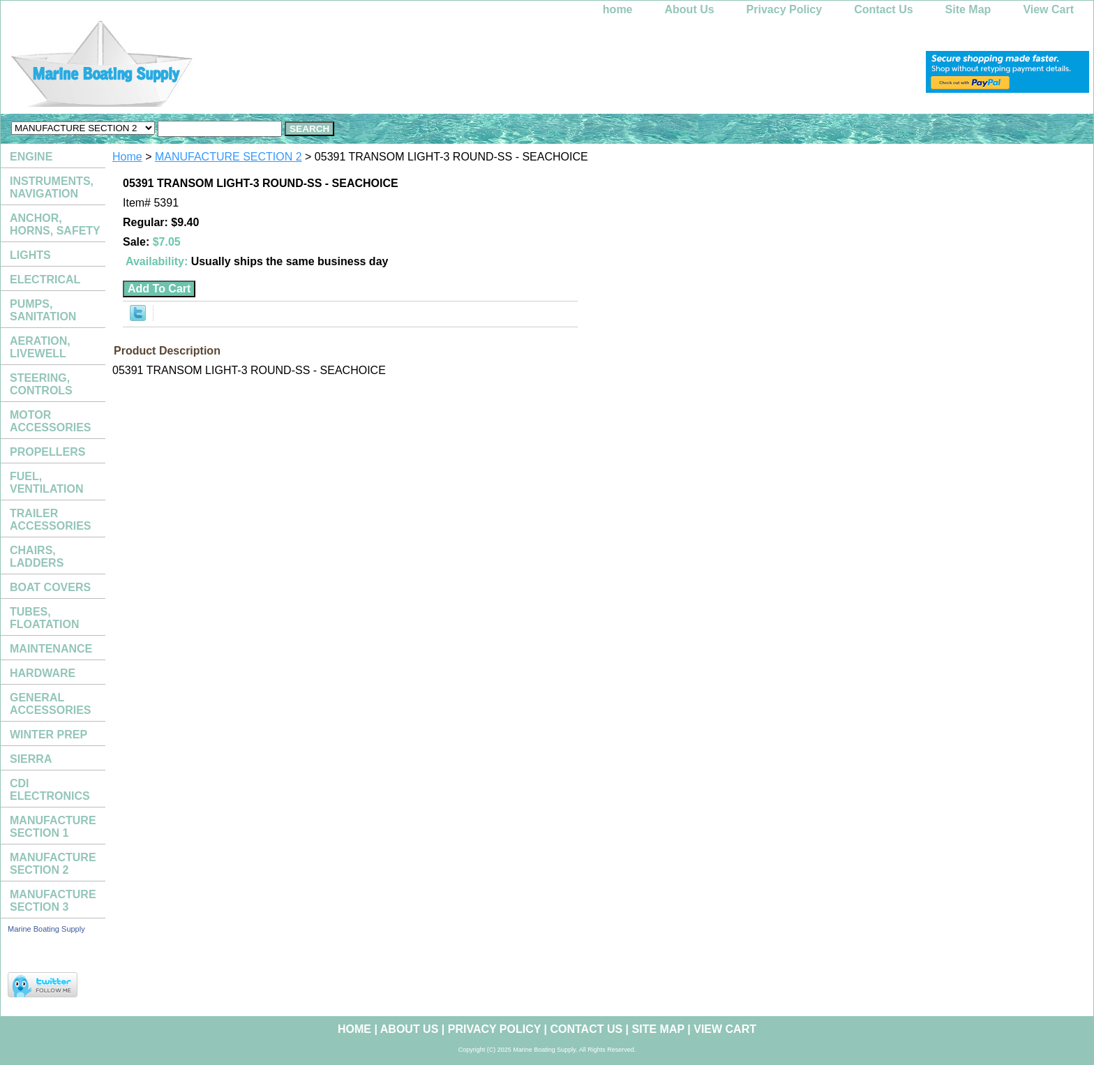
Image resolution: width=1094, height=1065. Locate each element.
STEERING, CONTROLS (41, 384)
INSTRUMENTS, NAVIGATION (51, 187)
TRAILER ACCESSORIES (50, 519)
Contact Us (883, 9)
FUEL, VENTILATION (46, 482)
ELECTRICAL (45, 279)
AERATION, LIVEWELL (40, 347)
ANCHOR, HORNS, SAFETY (55, 224)
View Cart (1048, 9)
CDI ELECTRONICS (50, 789)
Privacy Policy (785, 9)
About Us (689, 9)
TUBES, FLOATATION (45, 618)
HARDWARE (42, 673)
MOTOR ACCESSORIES (50, 421)
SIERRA (31, 759)
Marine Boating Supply (46, 929)
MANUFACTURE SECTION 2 (228, 157)
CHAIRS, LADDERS (36, 556)
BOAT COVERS (50, 587)
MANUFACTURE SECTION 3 (53, 900)
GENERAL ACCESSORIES (50, 704)
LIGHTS (30, 255)
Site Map (968, 9)
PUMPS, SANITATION (43, 310)
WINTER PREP (48, 734)
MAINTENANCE (51, 649)
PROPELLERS (47, 452)
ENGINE (31, 157)
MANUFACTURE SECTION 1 (53, 826)
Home (127, 157)
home (618, 9)
